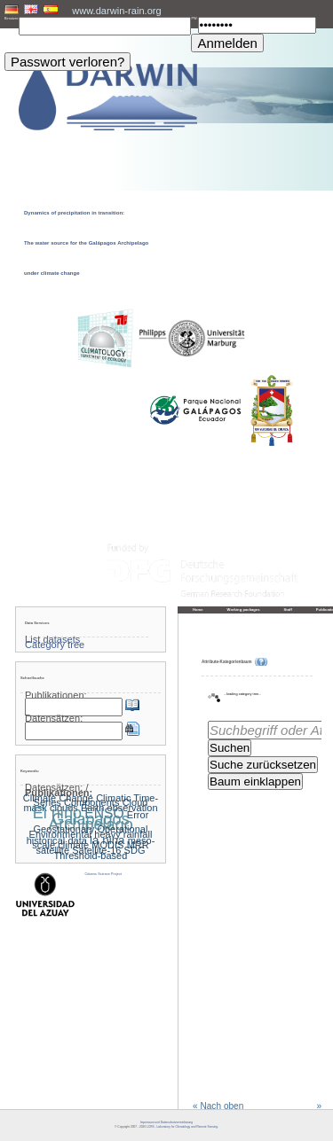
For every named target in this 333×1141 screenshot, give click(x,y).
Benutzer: (11, 18)
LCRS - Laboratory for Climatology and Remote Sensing (182, 1127)
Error (138, 814)
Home (198, 609)
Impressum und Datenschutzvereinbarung (166, 1122)
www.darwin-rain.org (116, 10)
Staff (288, 609)
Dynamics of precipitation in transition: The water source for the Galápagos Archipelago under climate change (86, 243)
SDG (135, 850)
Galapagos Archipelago (90, 821)
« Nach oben (218, 1106)
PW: (194, 18)
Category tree (54, 644)
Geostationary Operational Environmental (88, 832)
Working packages (243, 609)
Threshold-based (91, 855)
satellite (52, 850)
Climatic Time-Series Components (96, 801)
